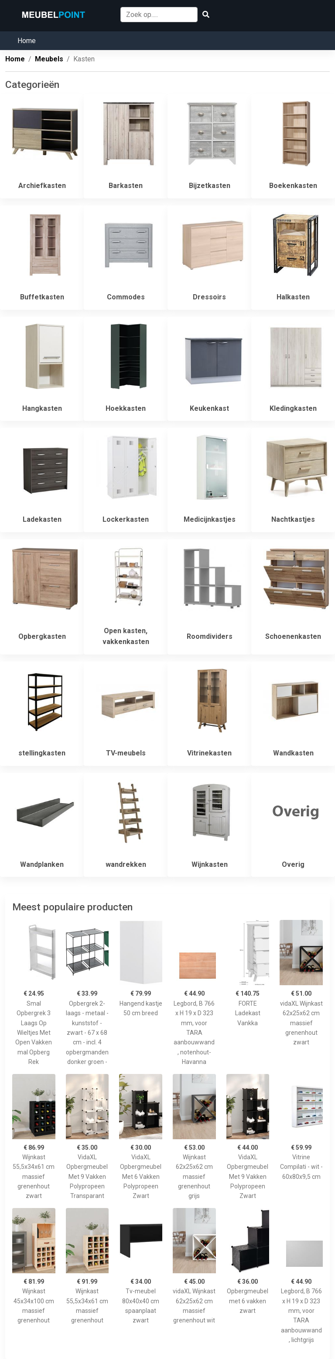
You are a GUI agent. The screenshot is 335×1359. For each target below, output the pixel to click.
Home (26, 41)
